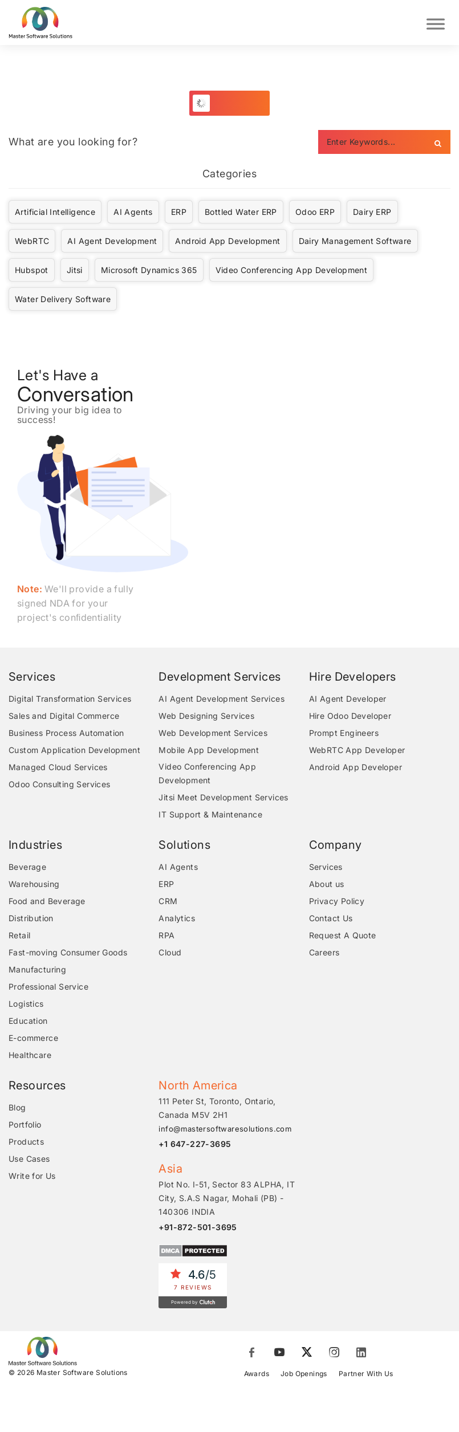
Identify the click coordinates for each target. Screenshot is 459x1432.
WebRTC (32, 242)
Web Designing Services (206, 717)
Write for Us (32, 1177)
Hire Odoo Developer (350, 717)
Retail (19, 937)
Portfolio (25, 1126)
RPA (166, 937)
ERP (178, 213)
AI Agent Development (112, 242)
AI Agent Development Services (222, 700)
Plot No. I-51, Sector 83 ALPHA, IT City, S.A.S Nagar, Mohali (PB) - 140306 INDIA (227, 1199)
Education (28, 1022)
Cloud (170, 954)
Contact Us (331, 920)
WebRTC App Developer (357, 751)
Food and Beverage (47, 903)
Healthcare (30, 1056)
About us (326, 885)
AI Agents (133, 213)
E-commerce (33, 1039)
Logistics (26, 1005)
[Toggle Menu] (435, 23)
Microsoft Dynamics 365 (149, 271)
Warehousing (34, 885)
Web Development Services (213, 734)
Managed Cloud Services (58, 769)
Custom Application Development (74, 751)
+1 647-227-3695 (195, 1145)
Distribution (31, 920)
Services (326, 868)
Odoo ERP (315, 213)
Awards (256, 1375)
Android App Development (227, 242)
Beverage (27, 868)
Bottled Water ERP (241, 213)
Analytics (177, 920)
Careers (324, 954)
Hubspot (31, 271)
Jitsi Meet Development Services (223, 799)
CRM (168, 903)
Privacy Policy (337, 903)
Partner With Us (366, 1375)
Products (26, 1143)
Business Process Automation (66, 734)
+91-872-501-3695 (198, 1229)
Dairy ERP (372, 213)
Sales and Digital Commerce (64, 717)
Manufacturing (37, 971)
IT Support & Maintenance (210, 816)
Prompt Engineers (344, 734)
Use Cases (29, 1160)
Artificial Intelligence (55, 213)
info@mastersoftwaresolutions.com (225, 1130)
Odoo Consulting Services (60, 786)
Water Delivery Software (63, 301)
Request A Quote (342, 937)
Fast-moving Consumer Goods (68, 954)
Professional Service (48, 988)
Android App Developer (355, 769)
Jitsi (75, 271)
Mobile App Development (209, 751)
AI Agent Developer (348, 700)
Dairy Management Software (355, 242)
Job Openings (304, 1375)
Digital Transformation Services (70, 700)
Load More (235, 104)
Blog (17, 1109)
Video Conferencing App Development (292, 271)
